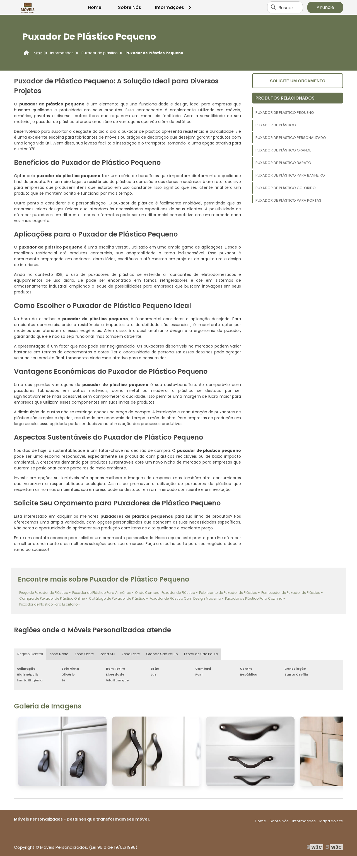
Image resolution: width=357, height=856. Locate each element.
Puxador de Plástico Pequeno (284, 112)
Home (94, 7)
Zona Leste (131, 654)
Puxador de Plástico (275, 125)
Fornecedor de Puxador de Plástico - (292, 592)
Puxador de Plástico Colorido (285, 188)
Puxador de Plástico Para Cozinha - (255, 598)
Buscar (285, 7)
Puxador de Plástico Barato (283, 162)
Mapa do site (331, 821)
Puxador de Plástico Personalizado (290, 137)
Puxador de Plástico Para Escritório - (49, 604)
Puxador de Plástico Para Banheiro (290, 175)
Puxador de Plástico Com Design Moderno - (186, 598)
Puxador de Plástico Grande (283, 150)
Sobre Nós (129, 7)
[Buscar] (273, 7)
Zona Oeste (84, 654)
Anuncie (325, 7)
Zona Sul (108, 654)
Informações (174, 7)
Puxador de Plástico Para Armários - (103, 592)
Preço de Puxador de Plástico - (45, 592)
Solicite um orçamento (297, 80)
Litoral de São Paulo (202, 654)
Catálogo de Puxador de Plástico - (118, 598)
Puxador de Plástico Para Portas (288, 200)
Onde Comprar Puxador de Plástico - (166, 592)
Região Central (30, 654)
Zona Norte (59, 654)
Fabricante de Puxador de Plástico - (229, 592)
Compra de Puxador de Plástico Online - (53, 598)
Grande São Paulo (162, 654)
